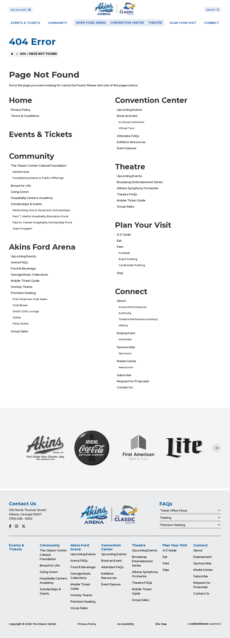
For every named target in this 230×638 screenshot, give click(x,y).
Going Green (20, 192)
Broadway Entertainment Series (140, 182)
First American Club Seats (30, 299)
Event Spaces (126, 148)
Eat (119, 240)
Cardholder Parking (132, 265)
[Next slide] (216, 448)
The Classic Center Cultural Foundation (38, 165)
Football (124, 253)
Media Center (126, 361)
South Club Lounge (26, 311)
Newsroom (126, 367)
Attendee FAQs (128, 136)
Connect (211, 23)
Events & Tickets (25, 23)
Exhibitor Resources (131, 142)
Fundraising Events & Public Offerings (38, 178)
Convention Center (127, 22)
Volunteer (125, 339)
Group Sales (19, 331)
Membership (21, 171)
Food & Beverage (23, 268)
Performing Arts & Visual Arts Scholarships (41, 210)
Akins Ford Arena (91, 22)
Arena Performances (132, 307)
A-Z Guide (124, 234)
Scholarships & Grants (26, 204)
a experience (204, 623)
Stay (120, 273)
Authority (125, 313)
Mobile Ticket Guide (25, 280)
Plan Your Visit (183, 23)
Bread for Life (21, 185)
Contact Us (125, 387)
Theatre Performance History (138, 319)
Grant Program (22, 228)
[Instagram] (16, 526)
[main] (115, 245)
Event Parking (128, 259)
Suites (17, 317)
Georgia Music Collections (29, 274)
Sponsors (125, 353)
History (123, 325)
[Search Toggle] (212, 10)
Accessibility (125, 624)
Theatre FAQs (127, 194)
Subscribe (124, 375)
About (121, 301)
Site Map (161, 624)
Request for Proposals (133, 381)
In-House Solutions (131, 122)
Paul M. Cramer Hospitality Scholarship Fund (42, 222)
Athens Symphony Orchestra (137, 188)
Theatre (155, 22)
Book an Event (127, 116)
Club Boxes (20, 305)
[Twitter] (23, 526)
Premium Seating (23, 293)
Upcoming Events (23, 256)
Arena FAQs (19, 262)
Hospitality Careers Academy (32, 198)
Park (120, 247)
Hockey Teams (22, 287)
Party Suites (21, 323)
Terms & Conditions (25, 116)
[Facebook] (10, 526)
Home (12, 54)
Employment (126, 333)
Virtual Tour (126, 128)
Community (57, 23)
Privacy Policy (20, 110)
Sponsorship (126, 347)
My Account (21, 9)
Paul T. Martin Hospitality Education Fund (40, 216)
